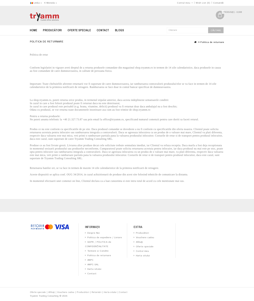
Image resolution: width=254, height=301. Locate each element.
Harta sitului (94, 269)
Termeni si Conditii (98, 251)
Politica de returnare (212, 42)
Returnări (96, 292)
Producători (52, 30)
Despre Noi (93, 233)
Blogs (119, 30)
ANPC (90, 260)
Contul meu (142, 251)
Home (33, 30)
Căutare (216, 30)
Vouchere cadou (145, 237)
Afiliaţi (139, 242)
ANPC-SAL (93, 264)
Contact (103, 30)
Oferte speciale (79, 30)
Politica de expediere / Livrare (104, 237)
